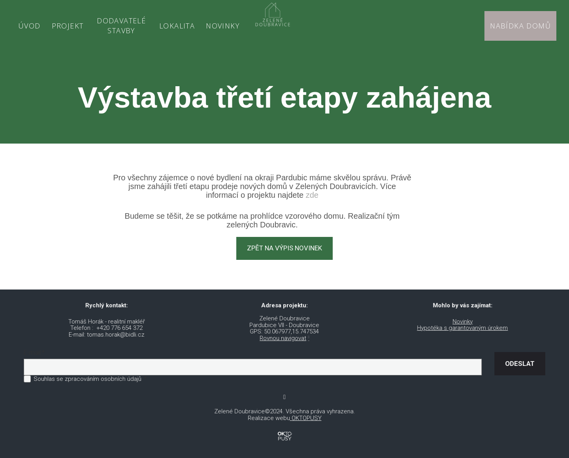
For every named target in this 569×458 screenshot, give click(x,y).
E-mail (40, 347)
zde (312, 189)
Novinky (459, 316)
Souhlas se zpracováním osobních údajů (92, 373)
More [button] (210, 22)
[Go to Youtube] (284, 391)
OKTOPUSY (305, 412)
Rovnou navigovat (283, 332)
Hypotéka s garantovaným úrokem (458, 322)
